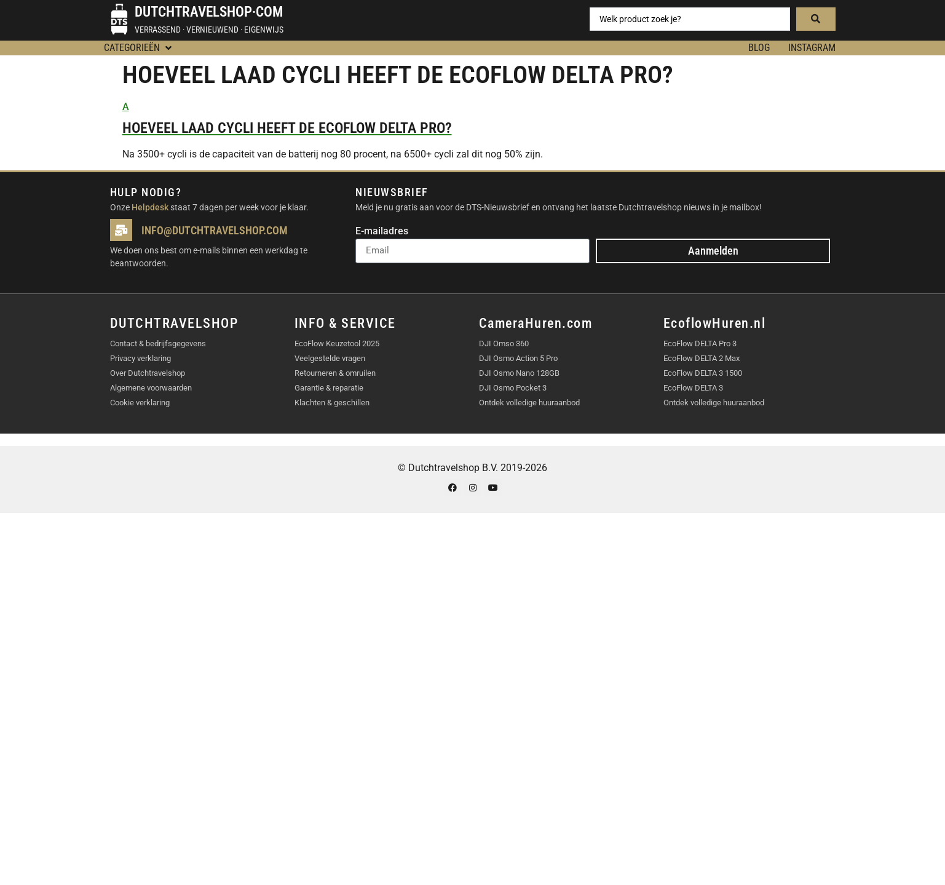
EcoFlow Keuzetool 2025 (337, 343)
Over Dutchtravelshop (147, 373)
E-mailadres (381, 231)
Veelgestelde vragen (330, 358)
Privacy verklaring (140, 358)
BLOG (759, 48)
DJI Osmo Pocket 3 (513, 387)
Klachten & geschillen (332, 402)
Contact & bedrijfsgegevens (158, 343)
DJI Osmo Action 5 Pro (518, 358)
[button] (139, 48)
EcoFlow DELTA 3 (693, 387)
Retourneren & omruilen (335, 373)
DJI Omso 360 (504, 343)
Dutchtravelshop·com (209, 12)
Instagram (812, 48)
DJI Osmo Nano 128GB (519, 373)
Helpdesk (150, 207)
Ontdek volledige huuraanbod (529, 402)
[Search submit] (816, 19)
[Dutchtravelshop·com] (119, 19)
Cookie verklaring (140, 402)
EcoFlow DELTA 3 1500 (702, 373)
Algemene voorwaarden (151, 387)
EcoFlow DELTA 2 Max (701, 358)
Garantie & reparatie (329, 387)
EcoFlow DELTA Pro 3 (700, 343)
